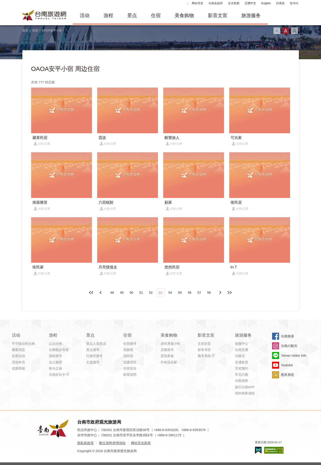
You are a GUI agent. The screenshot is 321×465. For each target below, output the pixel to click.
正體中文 (250, 3)
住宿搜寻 (129, 343)
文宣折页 (204, 343)
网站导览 (197, 3)
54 (170, 292)
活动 (85, 15)
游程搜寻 (55, 356)
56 (190, 292)
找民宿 (128, 356)
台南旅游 (287, 336)
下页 (101, 292)
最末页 (229, 292)
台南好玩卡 (57, 374)
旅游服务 (251, 15)
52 (151, 292)
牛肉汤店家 (169, 362)
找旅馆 (128, 350)
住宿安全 (129, 368)
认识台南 (55, 343)
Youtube (287, 365)
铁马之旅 (55, 368)
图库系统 (204, 356)
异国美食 (167, 356)
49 (122, 292)
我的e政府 (258, 450)
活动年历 (18, 362)
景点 (132, 15)
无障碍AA (273, 450)
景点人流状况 (96, 343)
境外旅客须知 (245, 393)
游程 (108, 15)
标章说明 (129, 374)
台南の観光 (289, 346)
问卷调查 (241, 380)
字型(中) (285, 30)
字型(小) (277, 30)
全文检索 (233, 3)
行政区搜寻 (94, 356)
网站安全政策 (141, 443)
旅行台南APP (245, 387)
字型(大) (294, 30)
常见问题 (241, 374)
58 (209, 292)
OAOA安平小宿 (52, 30)
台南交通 (241, 350)
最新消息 (18, 350)
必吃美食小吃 (170, 343)
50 (131, 292)
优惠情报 (18, 368)
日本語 (280, 3)
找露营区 (129, 362)
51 (141, 292)
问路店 (240, 356)
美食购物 (184, 15)
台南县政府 (215, 3)
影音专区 (204, 350)
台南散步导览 (59, 350)
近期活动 (18, 356)
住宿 (156, 15)
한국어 (294, 3)
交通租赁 (241, 362)
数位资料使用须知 (112, 443)
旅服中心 (241, 343)
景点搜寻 (92, 350)
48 (112, 292)
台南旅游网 (44, 15)
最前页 (91, 292)
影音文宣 (217, 15)
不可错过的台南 (23, 343)
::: (187, 3)
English (266, 3)
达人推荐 (55, 362)
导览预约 (241, 368)
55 (180, 292)
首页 (25, 30)
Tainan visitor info (293, 355)
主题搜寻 (92, 362)
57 (199, 292)
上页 (219, 292)
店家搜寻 (167, 350)
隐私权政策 (85, 443)
